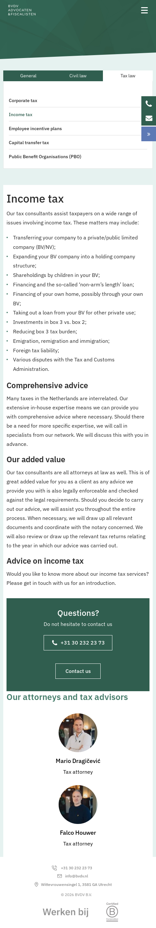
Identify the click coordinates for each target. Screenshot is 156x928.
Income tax (20, 114)
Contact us (78, 671)
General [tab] (28, 76)
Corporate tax (23, 100)
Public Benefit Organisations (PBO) (45, 157)
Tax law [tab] (128, 76)
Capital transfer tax (29, 142)
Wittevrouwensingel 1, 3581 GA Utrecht (76, 884)
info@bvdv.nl (76, 876)
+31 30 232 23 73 (78, 643)
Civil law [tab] (78, 76)
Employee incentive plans (35, 128)
